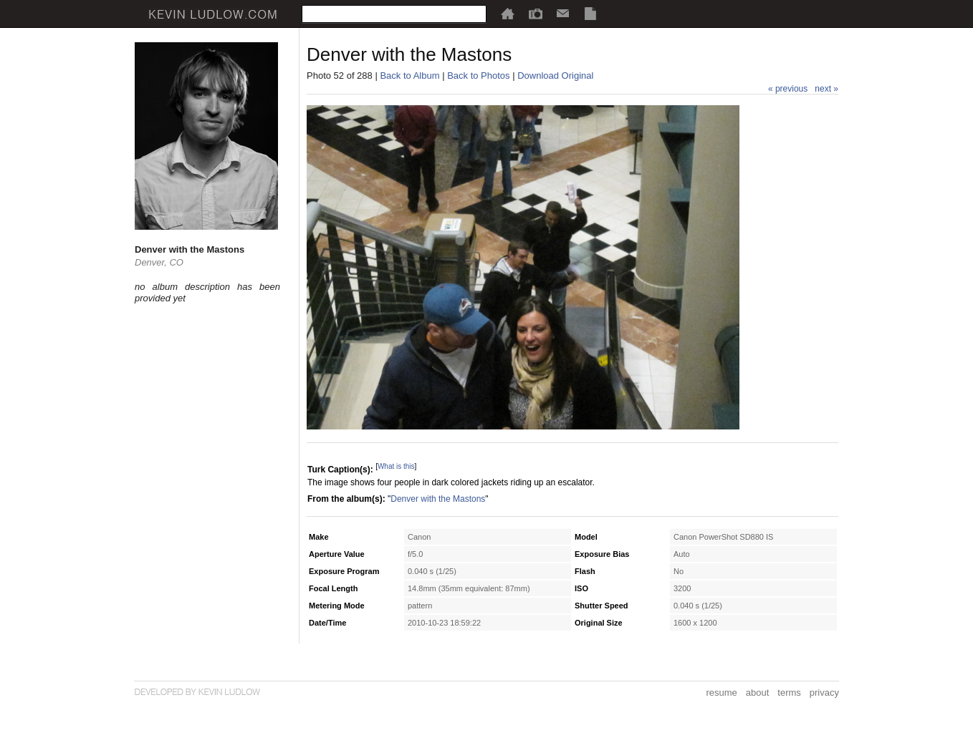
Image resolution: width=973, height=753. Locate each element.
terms (789, 692)
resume (721, 692)
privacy (824, 692)
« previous (787, 89)
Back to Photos (478, 75)
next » (826, 89)
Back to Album (409, 75)
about (758, 692)
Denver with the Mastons (437, 499)
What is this (396, 466)
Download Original (555, 75)
